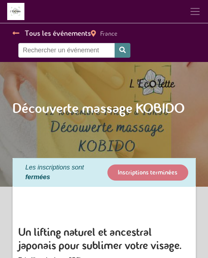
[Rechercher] (122, 50)
